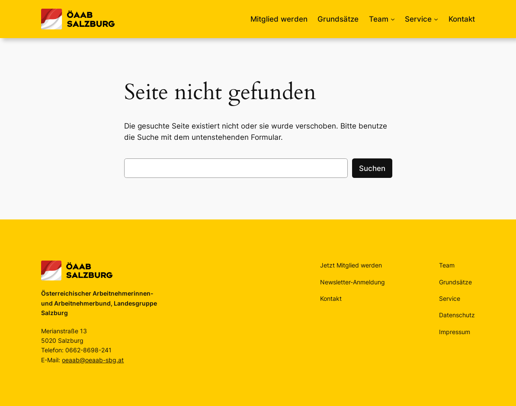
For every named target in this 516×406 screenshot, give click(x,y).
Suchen (372, 168)
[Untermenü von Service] (436, 19)
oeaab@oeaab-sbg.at (93, 360)
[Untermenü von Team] (393, 19)
